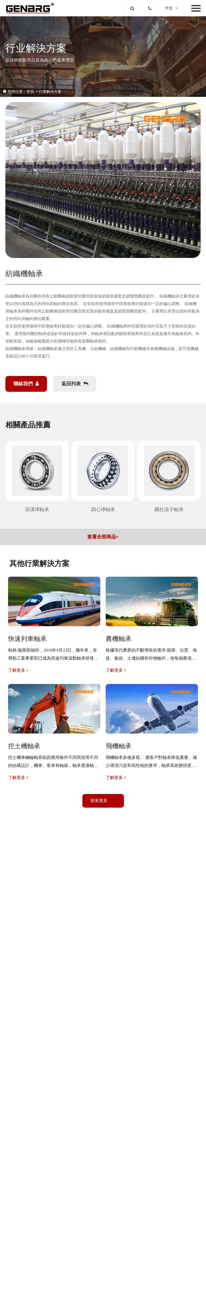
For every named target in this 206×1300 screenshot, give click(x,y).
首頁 (30, 92)
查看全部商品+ (103, 536)
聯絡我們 (26, 383)
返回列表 (74, 383)
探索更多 (99, 800)
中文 (171, 8)
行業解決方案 (50, 92)
